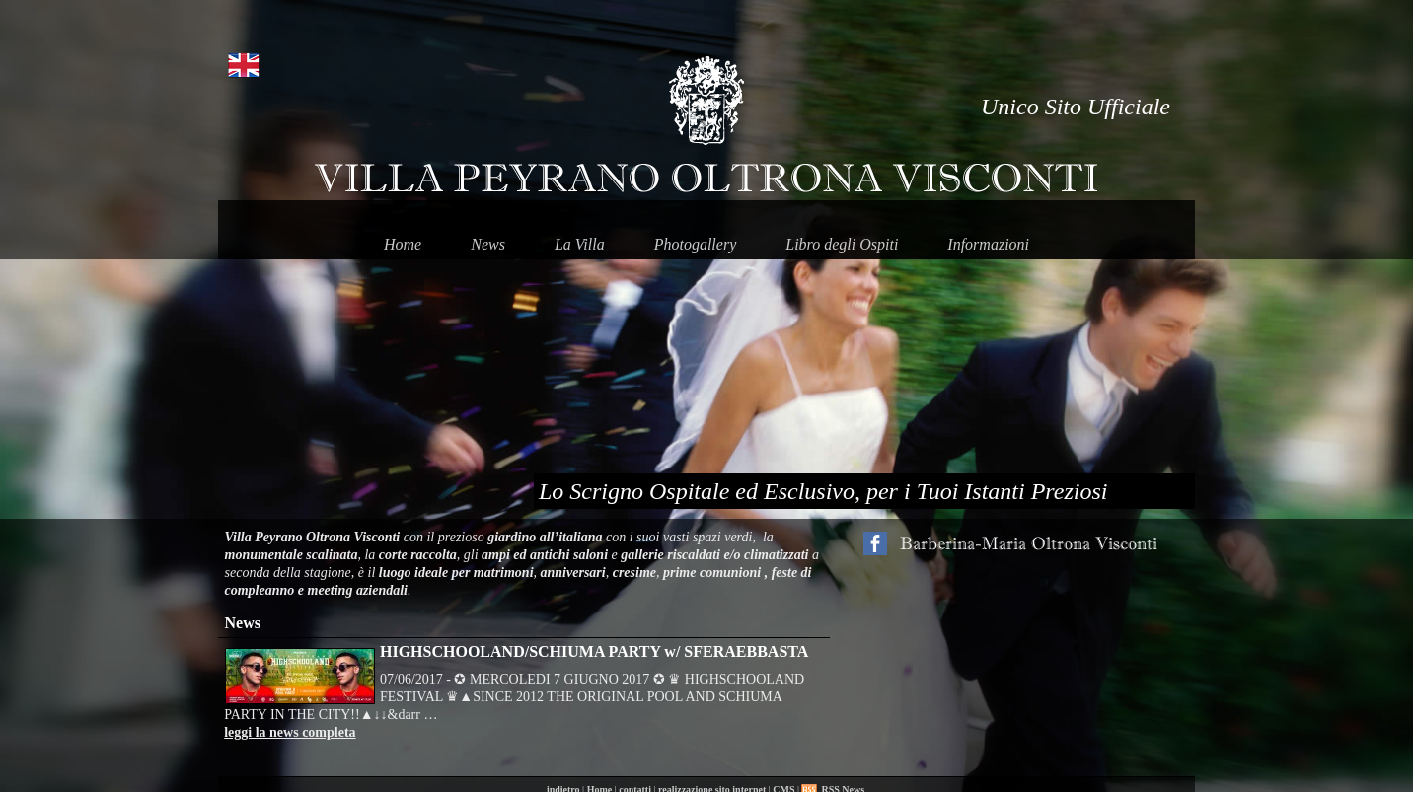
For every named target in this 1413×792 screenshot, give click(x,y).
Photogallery (695, 244)
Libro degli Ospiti (841, 244)
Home (402, 244)
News (488, 244)
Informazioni (988, 244)
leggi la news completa (289, 732)
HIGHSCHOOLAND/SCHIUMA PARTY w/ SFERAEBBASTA (594, 651)
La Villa (580, 244)
